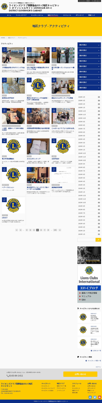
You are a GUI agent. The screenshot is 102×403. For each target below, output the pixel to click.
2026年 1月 (89, 107)
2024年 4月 (89, 181)
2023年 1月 (89, 234)
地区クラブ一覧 (61, 386)
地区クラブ (11, 37)
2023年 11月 (89, 199)
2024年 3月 (89, 185)
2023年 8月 (89, 210)
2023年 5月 (89, 220)
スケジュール (67, 15)
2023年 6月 (89, 217)
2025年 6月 (89, 132)
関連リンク (91, 15)
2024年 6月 (89, 174)
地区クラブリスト (53, 15)
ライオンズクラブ (21, 15)
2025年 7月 (89, 129)
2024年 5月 (89, 178)
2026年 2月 (89, 104)
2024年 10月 (89, 160)
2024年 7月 (89, 171)
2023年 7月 (89, 213)
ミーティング (61, 390)
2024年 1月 (89, 192)
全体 (73, 386)
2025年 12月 (89, 111)
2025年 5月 (89, 136)
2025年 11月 (89, 114)
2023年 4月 (89, 224)
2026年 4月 (89, 97)
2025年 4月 (89, 139)
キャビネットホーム (37, 15)
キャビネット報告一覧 (93, 360)
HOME (3, 37)
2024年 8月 (89, 167)
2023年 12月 (89, 195)
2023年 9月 (89, 206)
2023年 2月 (89, 231)
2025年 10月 (89, 118)
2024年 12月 (89, 153)
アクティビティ (22, 37)
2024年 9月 (89, 164)
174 (55, 230)
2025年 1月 (89, 150)
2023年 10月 (89, 202)
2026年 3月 (89, 100)
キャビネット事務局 (84, 1)
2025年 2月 (89, 146)
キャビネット (45, 386)
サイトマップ (91, 392)
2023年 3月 (89, 227)
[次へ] (60, 230)
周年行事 (75, 392)
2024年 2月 (89, 188)
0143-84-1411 (16, 375)
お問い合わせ (96, 1)
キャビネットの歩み (47, 390)
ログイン (98, 367)
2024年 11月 (89, 157)
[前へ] (16, 230)
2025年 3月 (89, 143)
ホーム (9, 15)
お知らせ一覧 (96, 350)
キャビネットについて (48, 388)
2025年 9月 (89, 122)
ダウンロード (80, 15)
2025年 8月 (89, 125)
